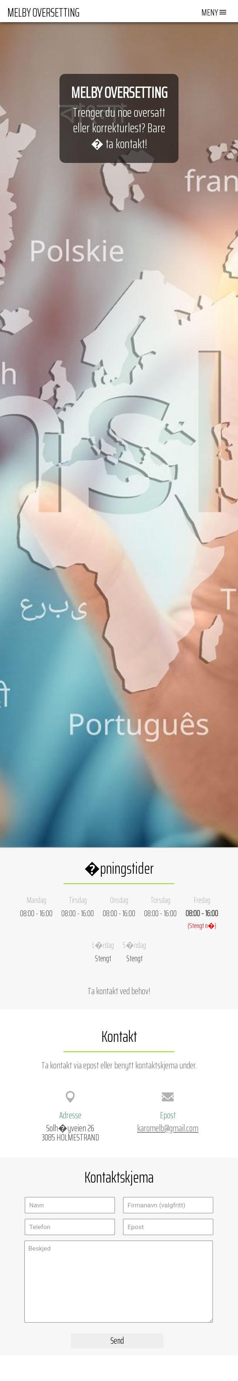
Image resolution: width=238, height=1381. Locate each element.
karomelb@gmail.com (167, 1128)
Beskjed (118, 1282)
